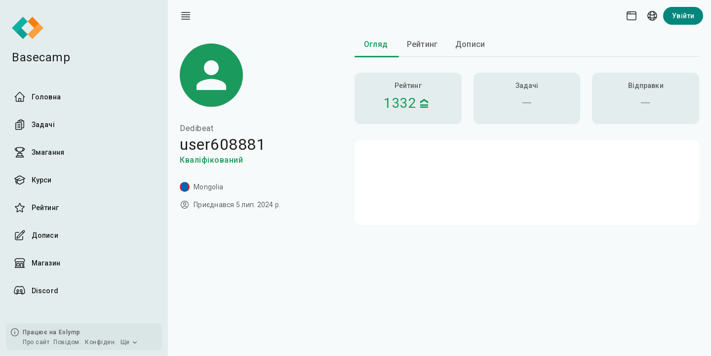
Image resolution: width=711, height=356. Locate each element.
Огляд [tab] (376, 44)
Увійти (683, 16)
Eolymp (69, 332)
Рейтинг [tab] (422, 44)
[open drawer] (186, 16)
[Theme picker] (631, 16)
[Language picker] (652, 16)
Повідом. (67, 342)
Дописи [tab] (470, 44)
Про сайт (36, 342)
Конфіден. (101, 342)
